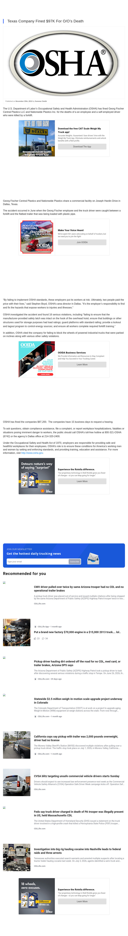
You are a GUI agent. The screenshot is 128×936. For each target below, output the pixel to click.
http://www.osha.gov (32, 453)
